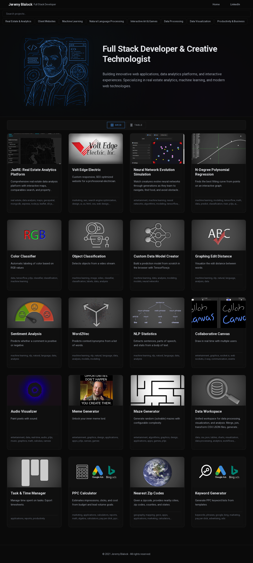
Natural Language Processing (107, 21)
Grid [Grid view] (115, 127)
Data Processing (174, 21)
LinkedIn (233, 4)
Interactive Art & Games (145, 21)
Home (208, 4)
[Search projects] (126, 13)
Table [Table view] (136, 127)
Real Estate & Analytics (19, 21)
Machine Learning (73, 21)
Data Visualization (201, 21)
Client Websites (48, 21)
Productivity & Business (232, 21)
